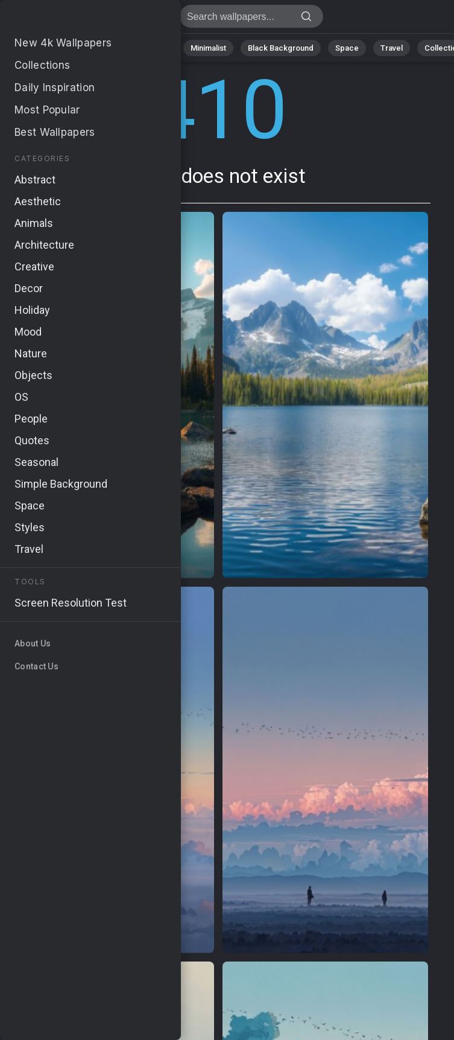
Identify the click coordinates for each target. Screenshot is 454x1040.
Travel (391, 48)
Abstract (103, 48)
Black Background (281, 48)
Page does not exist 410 (72, 20)
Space (347, 48)
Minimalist (208, 48)
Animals (154, 48)
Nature (54, 48)
